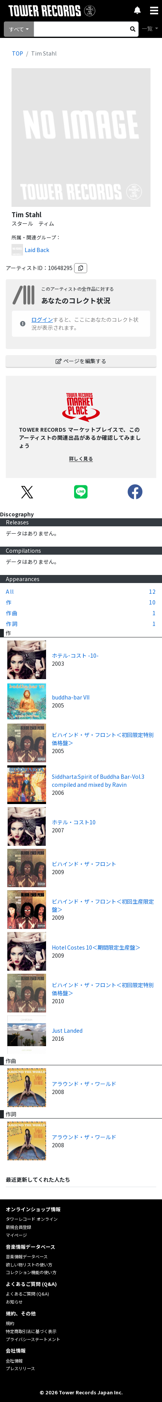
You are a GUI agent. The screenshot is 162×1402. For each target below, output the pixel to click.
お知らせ (14, 1302)
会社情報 (14, 1361)
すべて (16, 29)
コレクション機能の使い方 (31, 1272)
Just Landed (67, 1030)
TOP (17, 53)
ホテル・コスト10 (74, 822)
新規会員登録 (18, 1227)
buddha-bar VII (70, 697)
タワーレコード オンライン (32, 1219)
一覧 (148, 28)
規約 (10, 1323)
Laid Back (37, 250)
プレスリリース (20, 1368)
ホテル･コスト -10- (75, 655)
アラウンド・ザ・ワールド (84, 1084)
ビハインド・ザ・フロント (84, 864)
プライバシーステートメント (33, 1339)
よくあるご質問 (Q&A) (27, 1294)
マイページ (16, 1235)
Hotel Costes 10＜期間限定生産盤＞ (96, 947)
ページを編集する (81, 361)
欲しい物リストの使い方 (29, 1264)
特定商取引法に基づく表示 (31, 1331)
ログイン (42, 319)
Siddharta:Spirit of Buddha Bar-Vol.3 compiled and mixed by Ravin (98, 780)
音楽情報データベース (27, 1256)
